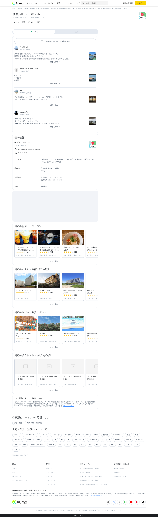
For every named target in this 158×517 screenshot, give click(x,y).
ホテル (36, 3)
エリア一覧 (50, 472)
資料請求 (117, 472)
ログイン (140, 3)
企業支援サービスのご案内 (89, 480)
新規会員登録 (127, 3)
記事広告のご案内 (120, 476)
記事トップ (50, 468)
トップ (29, 3)
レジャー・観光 (54, 3)
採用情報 (61, 510)
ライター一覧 (50, 480)
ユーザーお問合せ (82, 510)
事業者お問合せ (119, 468)
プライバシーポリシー (103, 510)
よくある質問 (69, 510)
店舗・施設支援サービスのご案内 (91, 476)
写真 (23, 22)
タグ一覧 (49, 476)
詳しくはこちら (68, 406)
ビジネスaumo (85, 472)
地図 (38, 22)
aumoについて (117, 510)
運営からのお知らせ (50, 510)
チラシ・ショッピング (71, 3)
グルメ (43, 3)
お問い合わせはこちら (96, 495)
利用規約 (92, 510)
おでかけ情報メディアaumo (89, 468)
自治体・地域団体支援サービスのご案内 (93, 484)
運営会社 (39, 510)
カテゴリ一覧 (50, 484)
